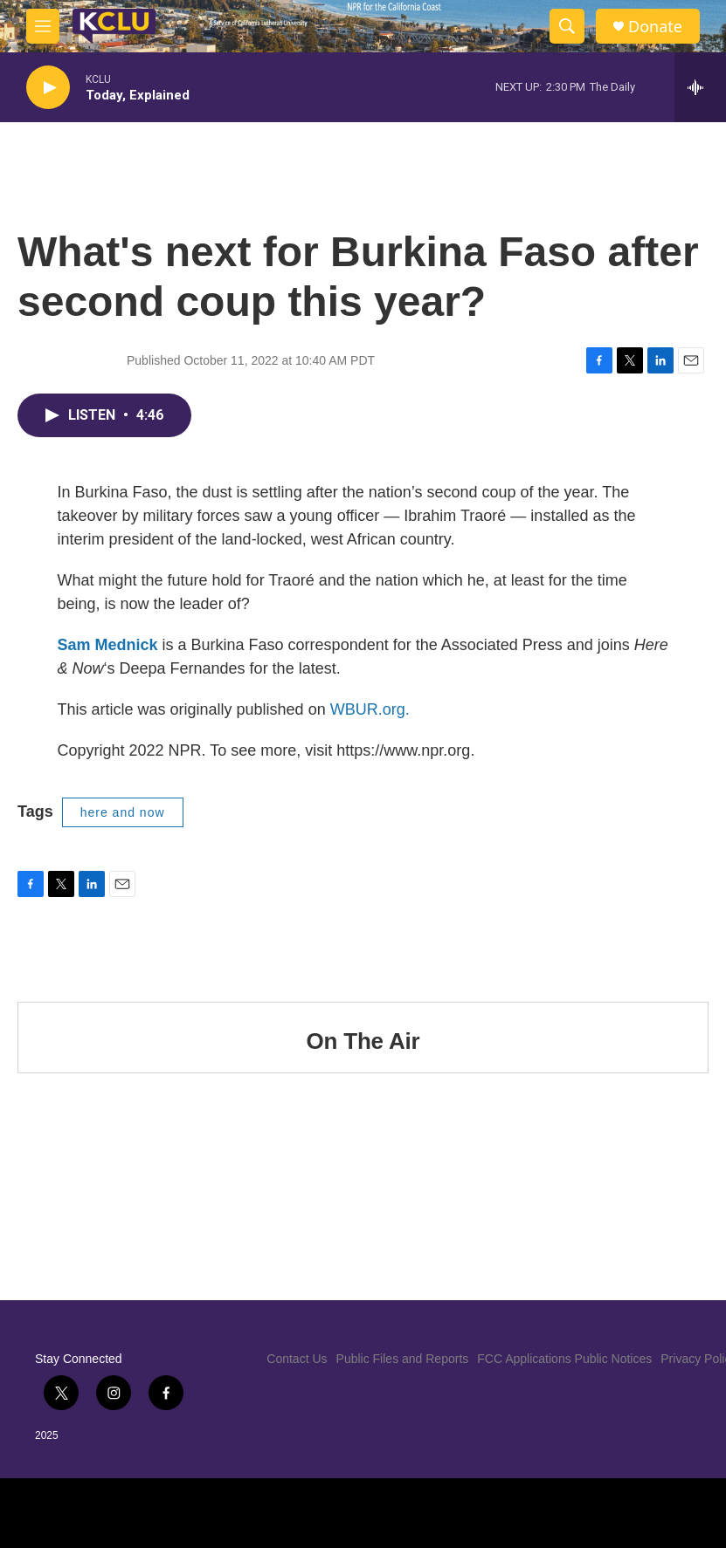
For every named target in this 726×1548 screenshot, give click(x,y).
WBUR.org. (370, 709)
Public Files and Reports (402, 1359)
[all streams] (700, 87)
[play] (48, 88)
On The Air (363, 1041)
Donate (655, 26)
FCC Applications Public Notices (564, 1359)
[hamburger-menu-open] (42, 26)
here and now (122, 812)
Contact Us (296, 1359)
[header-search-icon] (567, 26)
